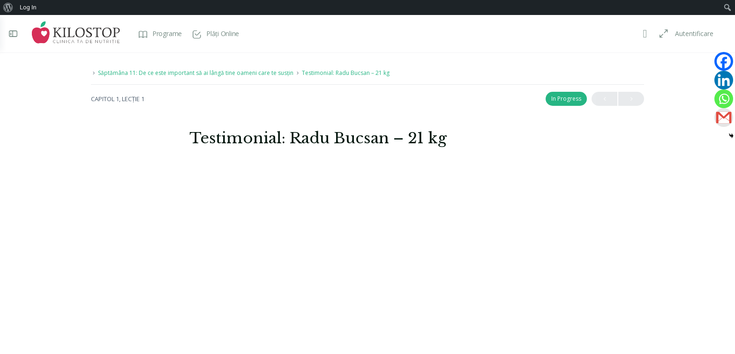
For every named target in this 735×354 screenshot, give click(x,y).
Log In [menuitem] (28, 7)
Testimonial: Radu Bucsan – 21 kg (346, 73)
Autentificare (691, 33)
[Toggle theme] (642, 33)
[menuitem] (8, 7)
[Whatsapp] (723, 98)
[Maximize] (659, 33)
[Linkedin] (723, 80)
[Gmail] (723, 117)
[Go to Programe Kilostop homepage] (78, 32)
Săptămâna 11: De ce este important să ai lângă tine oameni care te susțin (195, 73)
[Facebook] (723, 61)
